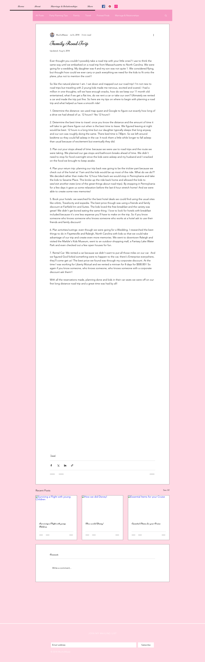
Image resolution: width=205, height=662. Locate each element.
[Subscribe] (146, 644)
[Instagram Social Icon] (116, 6)
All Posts (40, 15)
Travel (88, 15)
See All (166, 490)
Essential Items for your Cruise (146, 523)
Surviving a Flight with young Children (52, 525)
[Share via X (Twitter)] (58, 465)
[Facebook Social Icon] (103, 6)
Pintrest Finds (103, 15)
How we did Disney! (94, 523)
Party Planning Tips (58, 15)
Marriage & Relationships (127, 15)
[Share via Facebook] (51, 465)
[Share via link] (72, 465)
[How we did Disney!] (102, 507)
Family (76, 15)
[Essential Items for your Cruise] (148, 507)
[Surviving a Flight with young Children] (56, 507)
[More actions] (153, 35)
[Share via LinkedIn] (65, 465)
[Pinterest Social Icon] (109, 6)
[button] (165, 15)
